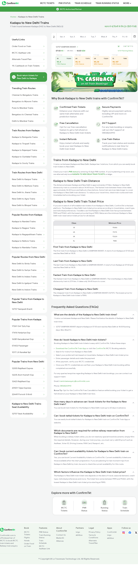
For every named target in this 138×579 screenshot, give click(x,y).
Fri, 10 (124, 37)
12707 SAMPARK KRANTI (67, 47)
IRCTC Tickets (47, 3)
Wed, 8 (104, 37)
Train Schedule (83, 3)
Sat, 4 (62, 37)
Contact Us (61, 535)
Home (13, 17)
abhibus (79, 535)
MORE (127, 3)
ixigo (78, 532)
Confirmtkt (112, 532)
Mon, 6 (83, 37)
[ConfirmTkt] (7, 531)
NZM (83, 51)
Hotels (26, 541)
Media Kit (60, 538)
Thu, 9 (114, 37)
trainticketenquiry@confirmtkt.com (74, 381)
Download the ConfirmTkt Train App (71, 348)
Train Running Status (107, 3)
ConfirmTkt (101, 348)
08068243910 (65, 386)
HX (62, 51)
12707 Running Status (125, 51)
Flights (27, 538)
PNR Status (64, 3)
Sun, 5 (72, 37)
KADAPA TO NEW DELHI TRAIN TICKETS (88, 174)
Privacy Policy (94, 532)
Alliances (60, 541)
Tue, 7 (93, 37)
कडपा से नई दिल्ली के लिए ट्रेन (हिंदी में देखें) (121, 26)
